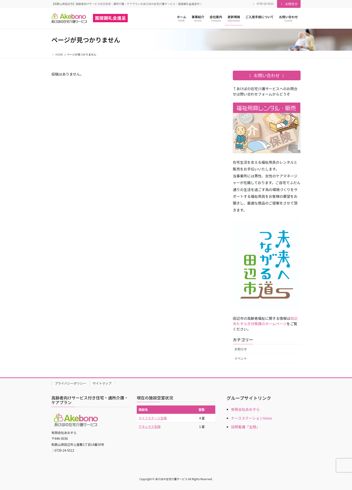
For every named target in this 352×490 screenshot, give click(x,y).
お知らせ (240, 349)
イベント (240, 358)
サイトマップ (102, 383)
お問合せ (289, 4)
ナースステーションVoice (251, 418)
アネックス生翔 (150, 426)
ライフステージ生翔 (153, 418)
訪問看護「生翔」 (245, 426)
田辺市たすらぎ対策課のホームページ (265, 321)
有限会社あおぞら (245, 409)
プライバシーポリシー (70, 383)
